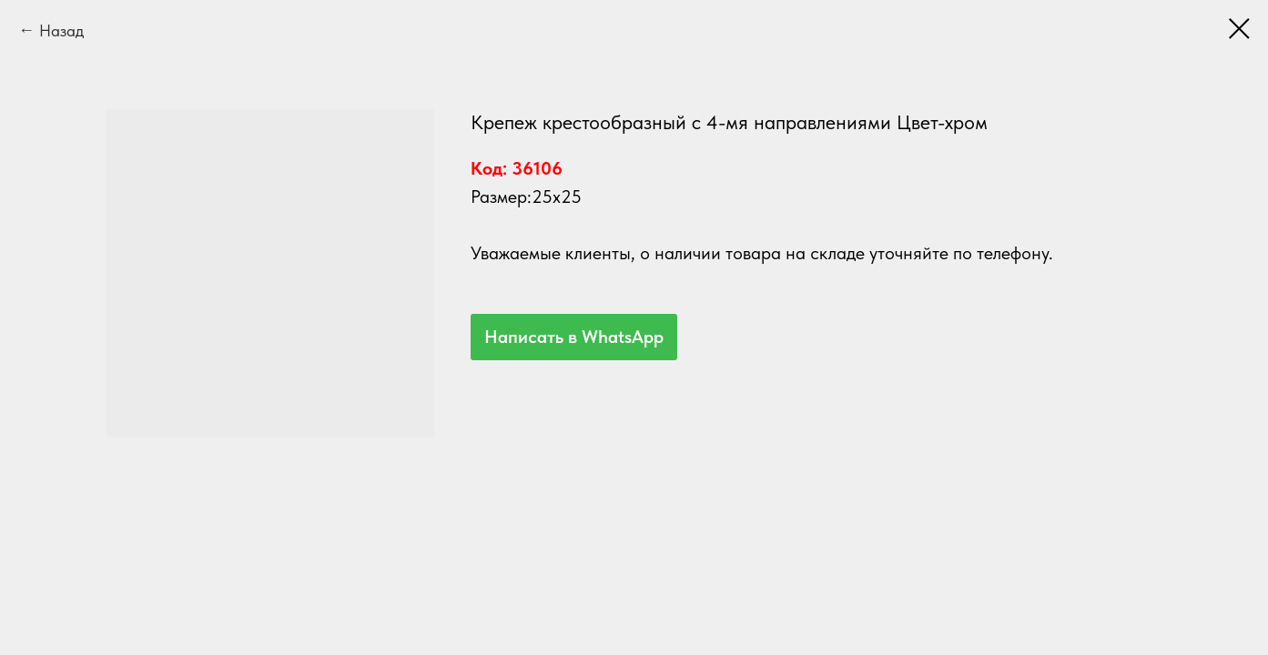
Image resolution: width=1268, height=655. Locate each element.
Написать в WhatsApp (574, 337)
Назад (61, 30)
